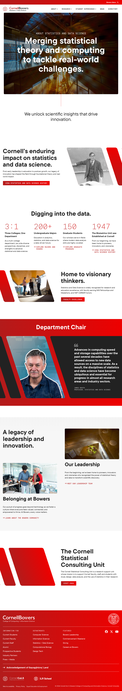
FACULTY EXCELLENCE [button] (72, 299)
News (102, 9)
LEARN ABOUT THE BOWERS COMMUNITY (22, 518)
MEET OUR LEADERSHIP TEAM (79, 484)
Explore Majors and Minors (45, 248)
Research (66, 9)
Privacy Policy (20, 686)
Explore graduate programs (73, 248)
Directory (113, 9)
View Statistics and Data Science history (104, 251)
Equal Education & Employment (36, 686)
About (53, 9)
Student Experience (85, 9)
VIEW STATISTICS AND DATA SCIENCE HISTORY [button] (26, 183)
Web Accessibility (8, 686)
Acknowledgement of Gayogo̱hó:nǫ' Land (27, 667)
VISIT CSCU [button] (68, 583)
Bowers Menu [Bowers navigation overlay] (111, 2)
